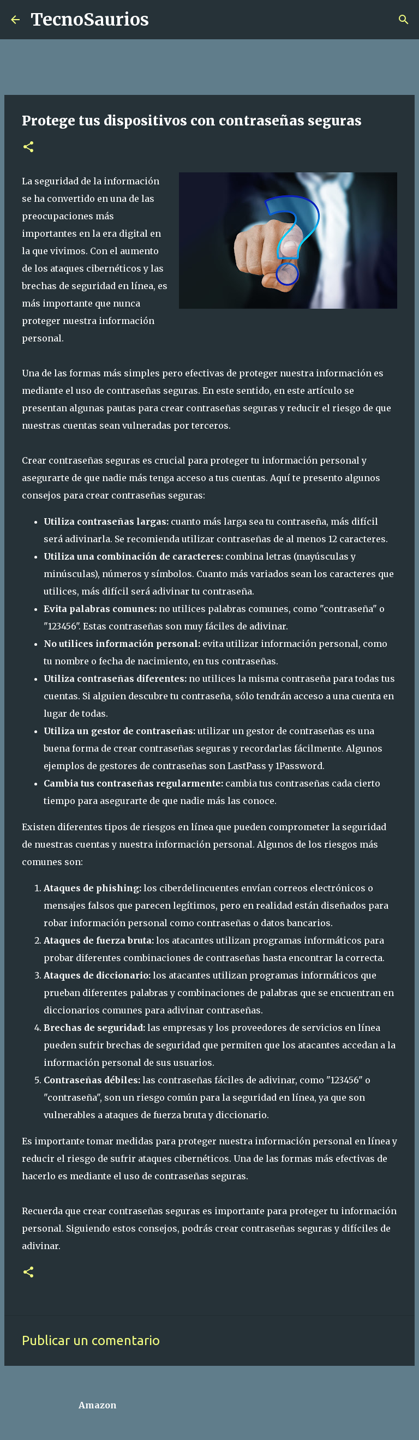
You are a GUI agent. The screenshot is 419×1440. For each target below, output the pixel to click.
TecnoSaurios (90, 20)
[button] (28, 147)
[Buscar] (164, 20)
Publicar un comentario (91, 1340)
